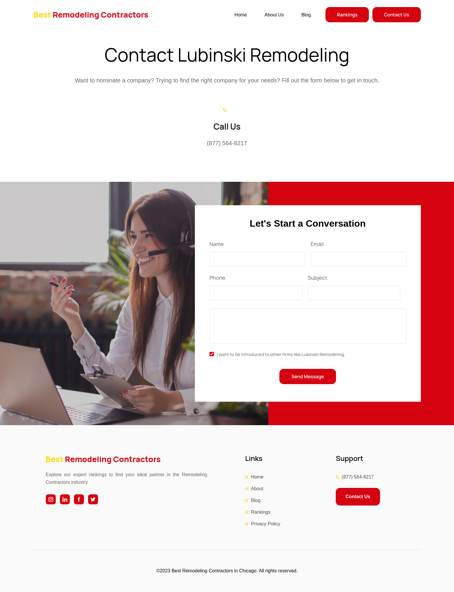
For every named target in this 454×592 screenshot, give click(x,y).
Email (317, 244)
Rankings (347, 14)
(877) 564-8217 (358, 476)
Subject (317, 278)
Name (217, 244)
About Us (274, 14)
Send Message (307, 376)
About (257, 488)
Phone (217, 278)
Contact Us (396, 14)
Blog (306, 14)
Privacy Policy (265, 523)
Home (240, 14)
